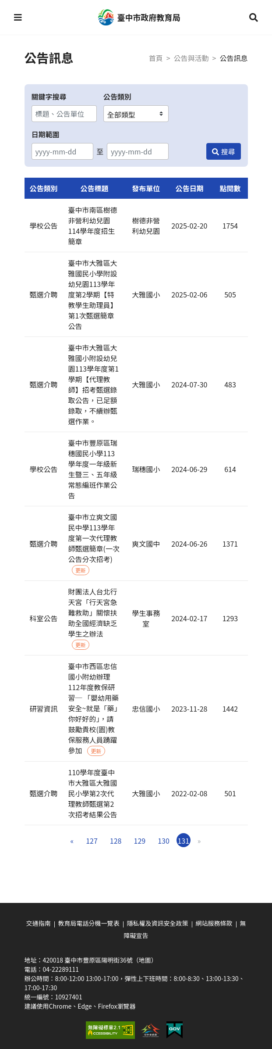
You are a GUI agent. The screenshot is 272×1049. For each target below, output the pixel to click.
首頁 (156, 58)
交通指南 (38, 923)
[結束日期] (138, 151)
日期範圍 (46, 134)
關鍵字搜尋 (49, 96)
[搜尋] (223, 151)
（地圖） (145, 960)
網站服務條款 (214, 923)
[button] (18, 17)
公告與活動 (191, 58)
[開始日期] (62, 151)
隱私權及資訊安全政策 (157, 923)
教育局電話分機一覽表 (89, 923)
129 (140, 840)
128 (116, 840)
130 (164, 840)
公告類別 (117, 96)
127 (92, 840)
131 (183, 840)
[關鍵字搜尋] (64, 113)
